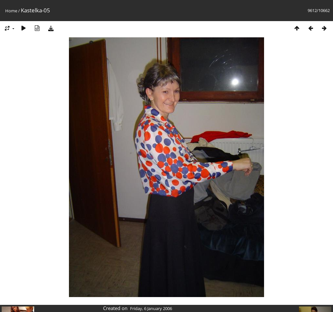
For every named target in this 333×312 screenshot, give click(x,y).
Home (11, 11)
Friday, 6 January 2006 (151, 308)
